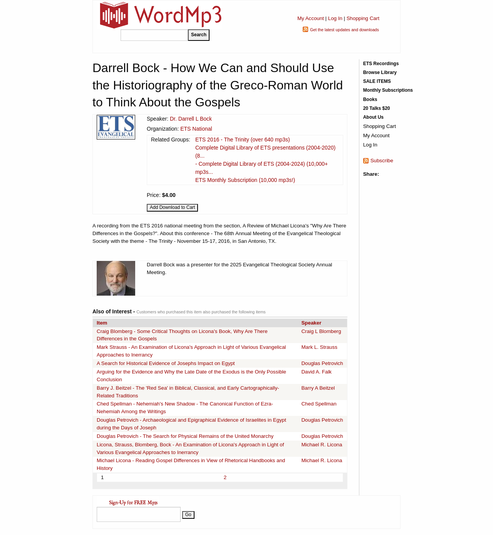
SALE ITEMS (377, 81)
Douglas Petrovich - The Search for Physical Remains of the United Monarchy (185, 436)
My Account (310, 18)
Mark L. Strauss (319, 347)
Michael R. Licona (321, 445)
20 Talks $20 (376, 108)
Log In (335, 18)
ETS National (196, 129)
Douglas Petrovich (322, 363)
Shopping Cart (363, 18)
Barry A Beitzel (318, 388)
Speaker (311, 323)
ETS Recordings (381, 63)
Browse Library (380, 72)
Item (102, 323)
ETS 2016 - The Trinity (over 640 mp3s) (242, 139)
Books (370, 99)
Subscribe (382, 160)
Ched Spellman (318, 404)
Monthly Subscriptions (388, 90)
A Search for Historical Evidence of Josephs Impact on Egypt (166, 363)
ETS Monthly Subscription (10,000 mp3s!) (245, 180)
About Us (373, 117)
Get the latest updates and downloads (344, 29)
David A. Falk (316, 372)
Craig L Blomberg (321, 331)
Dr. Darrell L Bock (191, 119)
